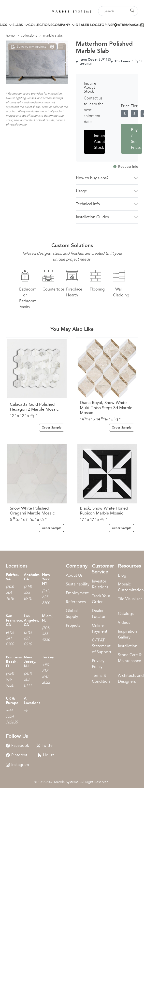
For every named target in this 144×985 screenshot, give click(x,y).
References (76, 601)
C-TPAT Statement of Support (101, 646)
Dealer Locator (99, 613)
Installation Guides (92, 217)
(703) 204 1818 (10, 592)
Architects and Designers (131, 678)
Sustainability (77, 584)
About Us (74, 575)
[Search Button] (132, 10)
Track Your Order (101, 599)
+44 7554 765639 (12, 716)
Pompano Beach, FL (14, 661)
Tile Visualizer (130, 599)
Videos (124, 622)
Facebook (17, 745)
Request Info (125, 167)
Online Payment (99, 628)
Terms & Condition (101, 678)
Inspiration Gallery (127, 634)
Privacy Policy (98, 663)
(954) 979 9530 (10, 679)
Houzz (46, 755)
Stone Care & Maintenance (130, 657)
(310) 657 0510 (28, 638)
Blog (122, 575)
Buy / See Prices (136, 138)
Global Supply (72, 613)
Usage (81, 191)
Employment (77, 593)
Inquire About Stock (99, 141)
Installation (127, 646)
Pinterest (16, 755)
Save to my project (28, 46)
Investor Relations (100, 584)
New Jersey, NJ (30, 661)
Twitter (45, 745)
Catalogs (126, 613)
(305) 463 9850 (46, 633)
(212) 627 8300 (46, 597)
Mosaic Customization (131, 587)
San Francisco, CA (14, 620)
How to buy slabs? (92, 178)
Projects (73, 625)
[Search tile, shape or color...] (118, 11)
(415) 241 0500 (10, 638)
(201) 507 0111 (28, 679)
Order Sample (51, 427)
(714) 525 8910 (28, 592)
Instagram (17, 764)
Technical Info (88, 204)
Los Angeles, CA (31, 620)
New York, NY (46, 579)
